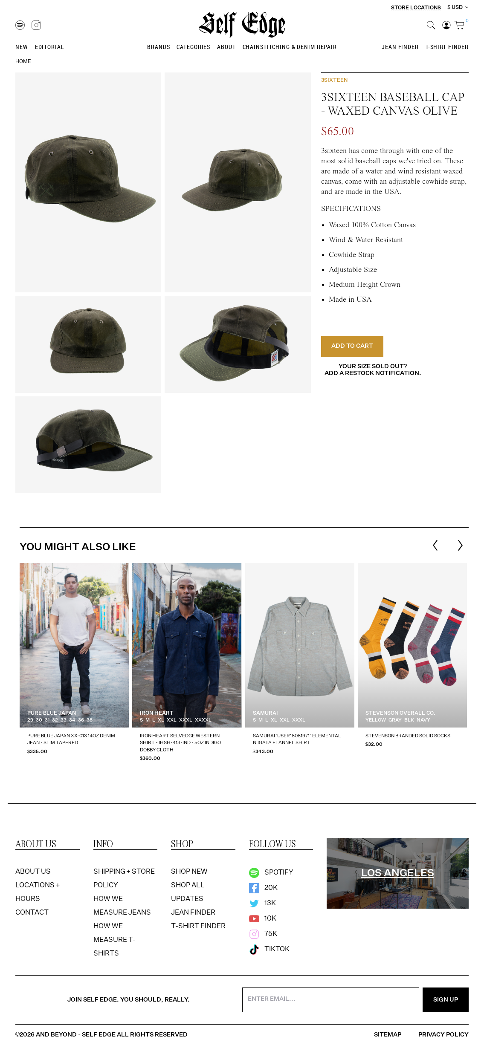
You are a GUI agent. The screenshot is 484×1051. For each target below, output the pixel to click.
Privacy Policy (443, 1035)
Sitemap (387, 1035)
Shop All (188, 885)
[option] (74, 665)
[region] (242, 665)
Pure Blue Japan (51, 713)
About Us (33, 872)
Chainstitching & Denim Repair (290, 47)
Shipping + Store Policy (124, 879)
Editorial (49, 47)
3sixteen (334, 80)
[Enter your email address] (331, 1000)
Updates (187, 899)
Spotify (271, 873)
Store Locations (416, 8)
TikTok (269, 949)
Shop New (189, 872)
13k (262, 903)
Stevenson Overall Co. (400, 713)
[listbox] (243, 665)
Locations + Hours (37, 892)
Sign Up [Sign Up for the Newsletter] (445, 1000)
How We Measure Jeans (122, 906)
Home (23, 61)
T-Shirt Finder (447, 47)
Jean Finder (400, 47)
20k (263, 888)
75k (263, 934)
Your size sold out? (373, 370)
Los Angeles (397, 873)
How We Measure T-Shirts (114, 940)
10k (262, 919)
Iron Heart (157, 713)
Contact (32, 913)
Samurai (265, 713)
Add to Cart (352, 346)
